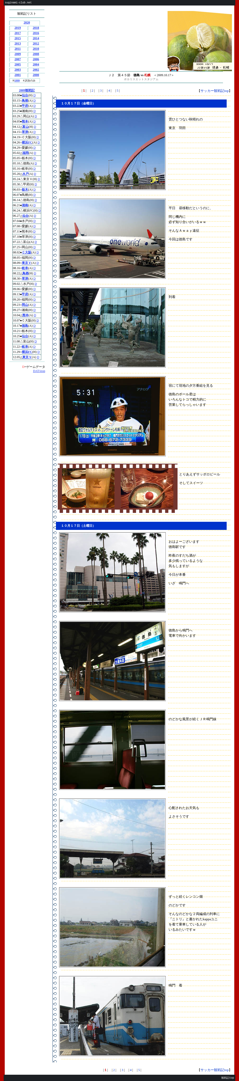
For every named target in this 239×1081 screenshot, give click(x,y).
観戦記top (227, 1078)
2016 (36, 33)
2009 (17, 54)
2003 (17, 69)
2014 (36, 38)
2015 (17, 38)
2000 (36, 75)
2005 (17, 64)
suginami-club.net (18, 2)
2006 (36, 59)
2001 (17, 75)
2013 (17, 43)
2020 (27, 22)
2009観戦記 (27, 90)
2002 (36, 69)
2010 (36, 49)
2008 (36, 54)
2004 (36, 64)
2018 (36, 28)
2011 (18, 49)
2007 (17, 59)
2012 (36, 43)
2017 (17, 33)
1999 (17, 80)
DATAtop (39, 371)
